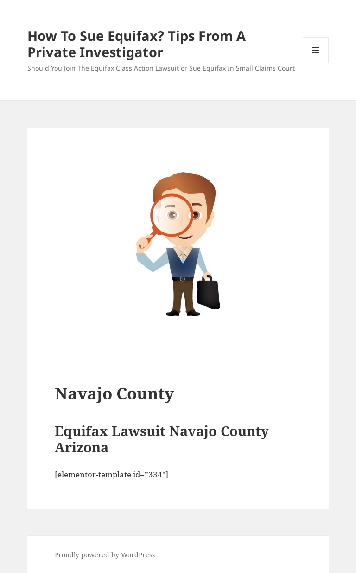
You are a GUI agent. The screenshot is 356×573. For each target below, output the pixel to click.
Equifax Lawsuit (110, 431)
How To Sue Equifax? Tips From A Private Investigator (136, 43)
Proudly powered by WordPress (105, 554)
